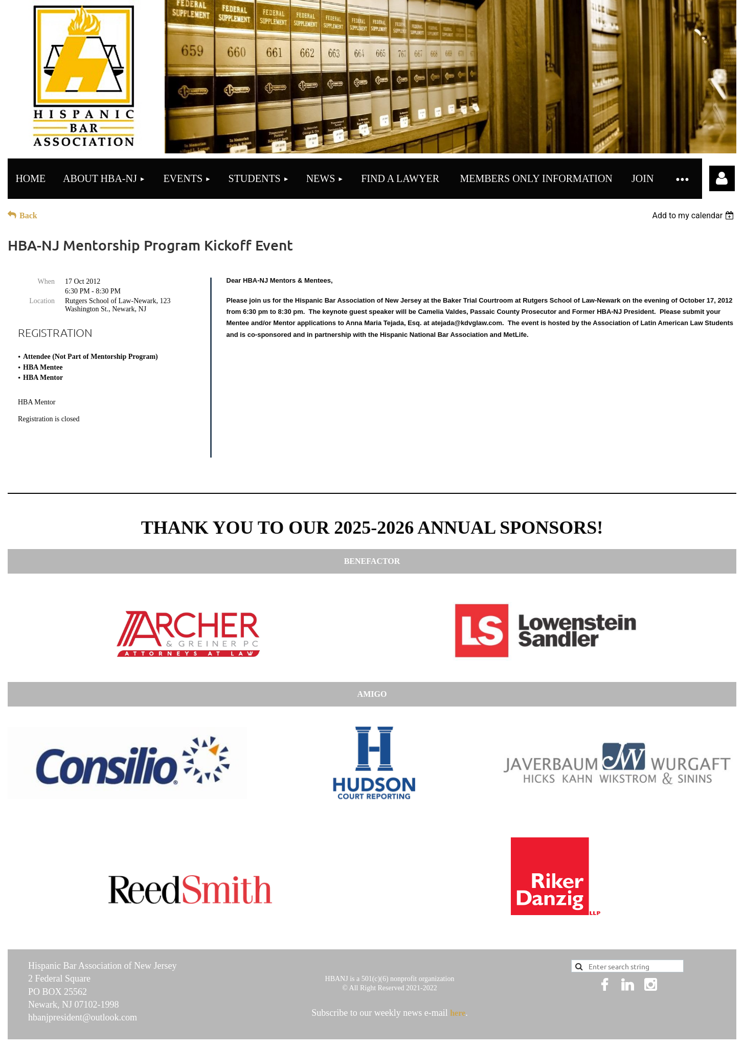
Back (28, 215)
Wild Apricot (581, 1023)
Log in (722, 178)
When (46, 281)
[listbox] (694, 215)
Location (42, 301)
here (457, 979)
